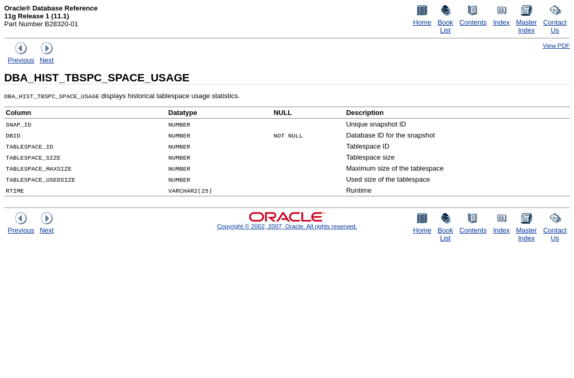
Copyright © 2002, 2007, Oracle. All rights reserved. (287, 226)
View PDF (556, 45)
